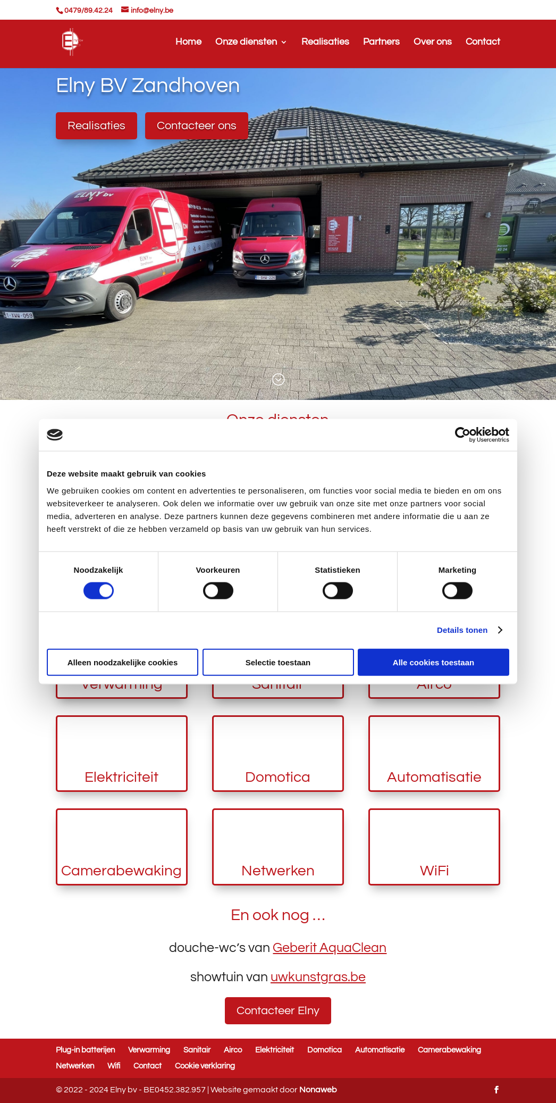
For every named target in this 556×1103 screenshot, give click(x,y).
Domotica (277, 777)
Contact (483, 42)
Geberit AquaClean (329, 948)
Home (188, 42)
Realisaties (325, 42)
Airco (233, 1050)
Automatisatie (434, 777)
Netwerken (278, 871)
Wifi (113, 1066)
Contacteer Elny (278, 1011)
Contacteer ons (197, 126)
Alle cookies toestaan (433, 661)
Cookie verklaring (205, 1066)
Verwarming (149, 1050)
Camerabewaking (121, 871)
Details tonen (462, 629)
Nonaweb (318, 1089)
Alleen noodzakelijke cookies (123, 661)
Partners (381, 42)
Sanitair (196, 1050)
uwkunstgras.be (318, 977)
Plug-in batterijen (85, 1050)
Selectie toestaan (278, 661)
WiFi (434, 871)
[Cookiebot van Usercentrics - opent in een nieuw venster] (462, 435)
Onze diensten (246, 42)
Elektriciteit (121, 777)
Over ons (433, 42)
